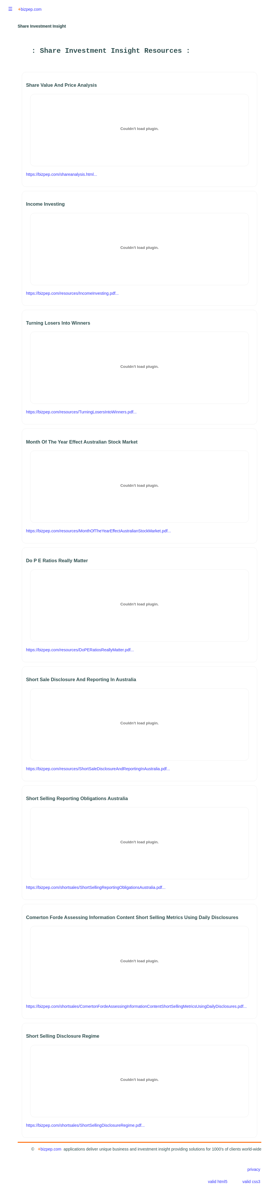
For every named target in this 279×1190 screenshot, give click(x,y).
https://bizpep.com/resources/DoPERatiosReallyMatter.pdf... (80, 650)
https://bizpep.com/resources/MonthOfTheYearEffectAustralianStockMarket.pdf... (98, 531)
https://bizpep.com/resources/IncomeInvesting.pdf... (72, 293)
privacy (253, 1169)
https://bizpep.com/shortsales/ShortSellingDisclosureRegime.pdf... (85, 1125)
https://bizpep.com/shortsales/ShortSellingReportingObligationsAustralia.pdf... (96, 887)
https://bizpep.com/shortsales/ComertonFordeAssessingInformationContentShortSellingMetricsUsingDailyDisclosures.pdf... (136, 1006)
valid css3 (251, 1181)
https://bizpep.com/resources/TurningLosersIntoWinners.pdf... (81, 412)
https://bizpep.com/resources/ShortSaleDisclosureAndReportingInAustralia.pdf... (98, 768)
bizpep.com (29, 9)
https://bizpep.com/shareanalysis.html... (61, 174)
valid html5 (217, 1181)
